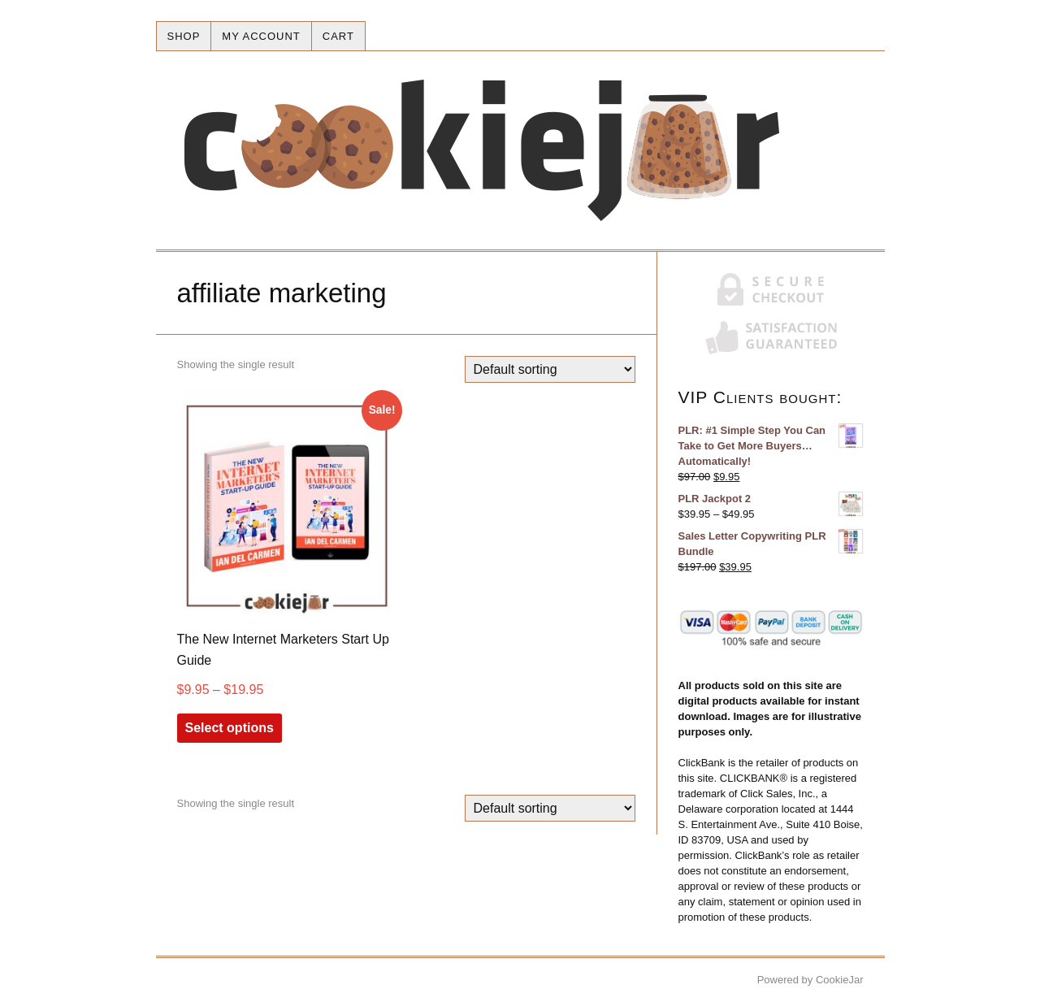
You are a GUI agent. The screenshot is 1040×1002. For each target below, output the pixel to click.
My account (261, 36)
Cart (338, 36)
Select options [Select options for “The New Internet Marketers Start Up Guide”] (229, 728)
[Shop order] (550, 369)
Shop (184, 36)
